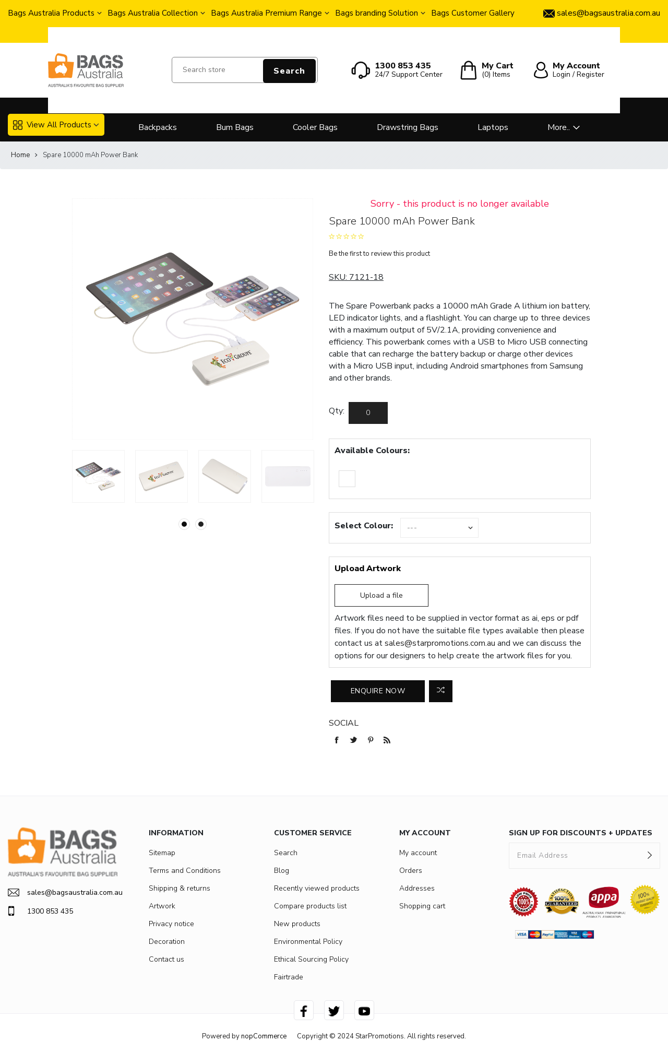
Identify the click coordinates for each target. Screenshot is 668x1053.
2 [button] (201, 524)
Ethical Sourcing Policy (311, 959)
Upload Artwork (368, 568)
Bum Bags (235, 127)
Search (289, 71)
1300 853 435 (40, 911)
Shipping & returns (179, 888)
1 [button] (184, 524)
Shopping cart (422, 906)
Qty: (336, 411)
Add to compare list (440, 691)
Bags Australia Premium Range (266, 13)
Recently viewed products (317, 888)
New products (297, 924)
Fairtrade (288, 977)
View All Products (52, 125)
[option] (98, 476)
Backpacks (157, 127)
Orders (410, 870)
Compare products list (310, 906)
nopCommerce (264, 1036)
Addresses (417, 888)
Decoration (167, 941)
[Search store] (245, 70)
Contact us (166, 959)
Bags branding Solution (376, 13)
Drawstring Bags (407, 127)
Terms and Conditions (185, 870)
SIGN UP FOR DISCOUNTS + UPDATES (580, 833)
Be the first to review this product (379, 253)
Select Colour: (364, 525)
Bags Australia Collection (153, 13)
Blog (281, 870)
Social (344, 723)
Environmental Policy (308, 941)
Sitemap (162, 853)
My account (418, 853)
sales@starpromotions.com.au (440, 643)
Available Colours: (372, 450)
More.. (558, 127)
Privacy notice (171, 924)
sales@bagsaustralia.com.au (62, 892)
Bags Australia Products (51, 13)
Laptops (493, 127)
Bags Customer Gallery (473, 13)
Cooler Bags (315, 127)
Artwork (162, 906)
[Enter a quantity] (368, 413)
